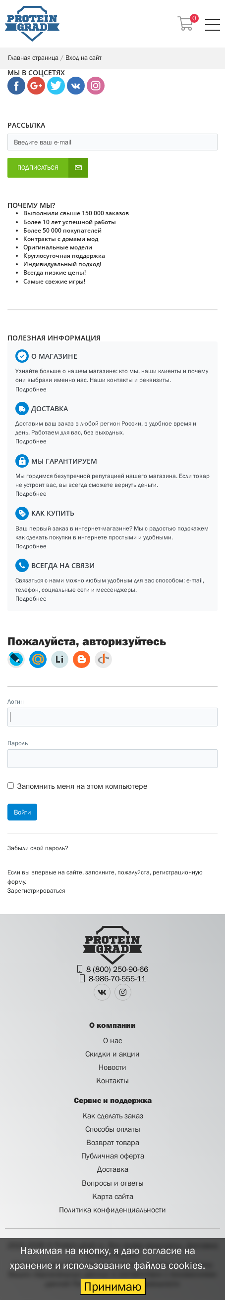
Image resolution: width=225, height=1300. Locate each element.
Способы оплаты (112, 1128)
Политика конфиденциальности (112, 1209)
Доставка (112, 1168)
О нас (112, 1040)
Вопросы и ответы (113, 1182)
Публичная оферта (112, 1155)
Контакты (112, 1080)
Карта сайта (112, 1196)
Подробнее (31, 389)
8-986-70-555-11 (117, 978)
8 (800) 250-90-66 (117, 968)
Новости (112, 1066)
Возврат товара (112, 1142)
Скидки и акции (112, 1053)
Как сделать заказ (112, 1115)
